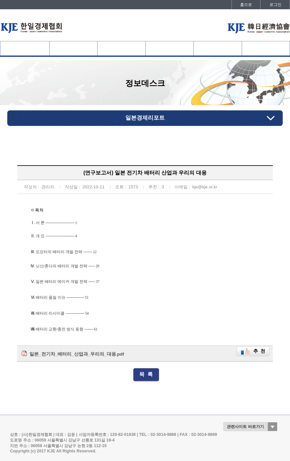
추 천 (259, 351)
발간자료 (265, 48)
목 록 (146, 374)
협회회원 (73, 48)
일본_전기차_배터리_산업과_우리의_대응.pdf (76, 354)
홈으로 (246, 4)
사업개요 (121, 48)
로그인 (275, 4)
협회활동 (169, 48)
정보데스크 (217, 48)
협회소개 (24, 48)
